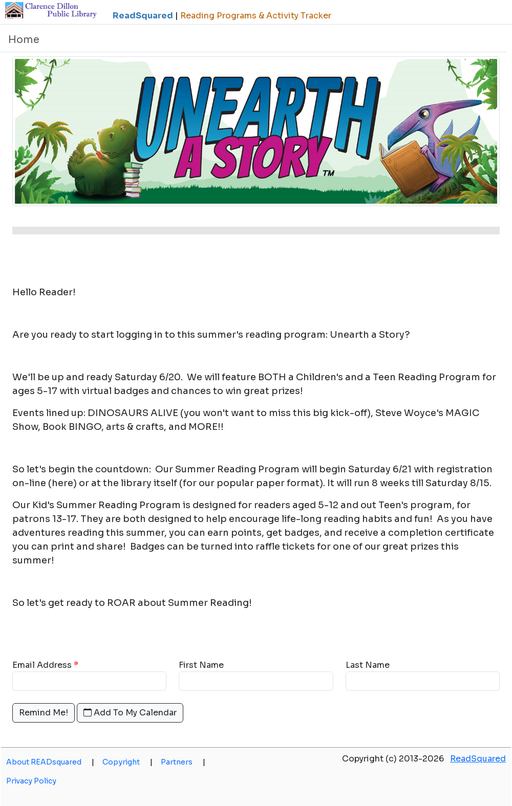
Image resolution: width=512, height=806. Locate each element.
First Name (201, 665)
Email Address (42, 665)
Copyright (127, 762)
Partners (183, 762)
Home (23, 39)
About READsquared (50, 762)
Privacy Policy (31, 781)
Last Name (368, 665)
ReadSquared (478, 758)
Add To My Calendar (130, 712)
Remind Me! (43, 712)
